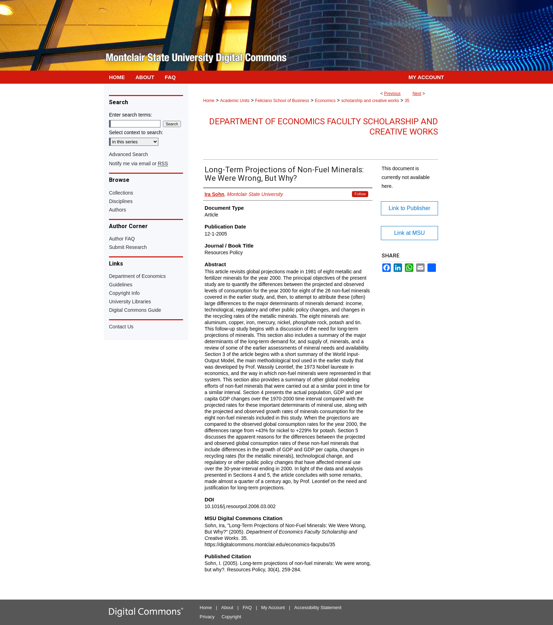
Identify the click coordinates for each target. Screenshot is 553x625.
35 (407, 100)
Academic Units (234, 100)
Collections (121, 193)
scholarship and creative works (370, 100)
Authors (117, 210)
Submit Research (128, 247)
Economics (325, 100)
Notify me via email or (138, 163)
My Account (273, 607)
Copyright (231, 616)
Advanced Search (128, 154)
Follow (360, 194)
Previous (392, 93)
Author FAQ (122, 239)
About (227, 607)
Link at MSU (409, 233)
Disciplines (121, 201)
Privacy (207, 616)
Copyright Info (124, 293)
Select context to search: (136, 132)
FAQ (247, 607)
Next (417, 93)
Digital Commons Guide (135, 310)
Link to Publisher (409, 208)
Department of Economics (137, 276)
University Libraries (130, 301)
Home (208, 100)
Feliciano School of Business (282, 100)
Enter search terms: (130, 115)
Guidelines (120, 284)
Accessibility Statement (317, 607)
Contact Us (121, 326)
